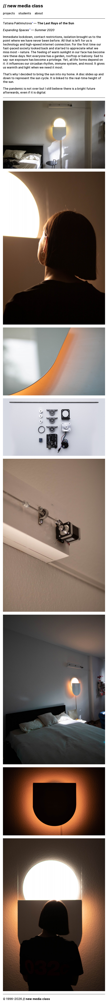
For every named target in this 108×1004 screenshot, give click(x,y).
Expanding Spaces (16, 30)
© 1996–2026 (26, 999)
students (24, 13)
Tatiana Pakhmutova (17, 23)
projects (9, 13)
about (39, 13)
